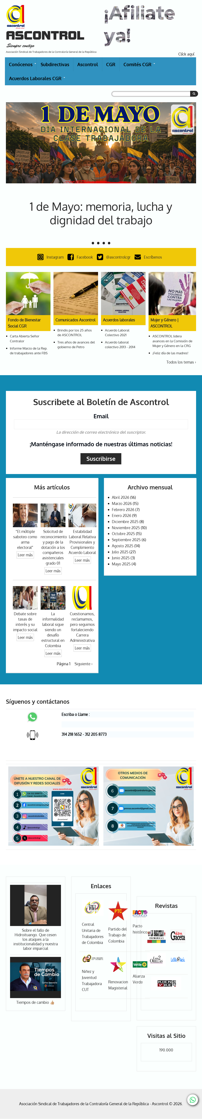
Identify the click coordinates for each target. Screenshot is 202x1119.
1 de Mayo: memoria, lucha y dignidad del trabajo (101, 213)
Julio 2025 (120, 551)
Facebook (81, 257)
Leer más (25, 554)
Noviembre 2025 (126, 527)
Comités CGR (139, 66)
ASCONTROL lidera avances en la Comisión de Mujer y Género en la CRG (172, 341)
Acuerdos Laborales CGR (37, 80)
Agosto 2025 (122, 545)
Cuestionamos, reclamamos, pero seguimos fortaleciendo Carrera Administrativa (82, 627)
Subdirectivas (55, 64)
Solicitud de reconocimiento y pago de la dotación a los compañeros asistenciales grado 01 (54, 547)
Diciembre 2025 (125, 521)
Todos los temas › (181, 362)
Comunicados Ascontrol (75, 319)
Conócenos (22, 66)
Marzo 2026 (122, 503)
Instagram (51, 257)
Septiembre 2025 (126, 539)
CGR (110, 64)
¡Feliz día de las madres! (170, 353)
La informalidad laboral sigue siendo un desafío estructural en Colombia (53, 629)
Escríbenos (149, 257)
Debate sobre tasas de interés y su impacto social (25, 621)
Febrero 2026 (123, 509)
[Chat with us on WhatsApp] (192, 1099)
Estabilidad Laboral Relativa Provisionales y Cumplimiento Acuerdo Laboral (82, 542)
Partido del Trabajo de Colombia (117, 935)
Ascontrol (87, 64)
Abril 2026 (120, 497)
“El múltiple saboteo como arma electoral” (25, 539)
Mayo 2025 (121, 563)
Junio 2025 (121, 557)
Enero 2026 (121, 515)
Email (101, 416)
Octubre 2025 (123, 533)
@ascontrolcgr (115, 257)
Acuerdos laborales (119, 319)
